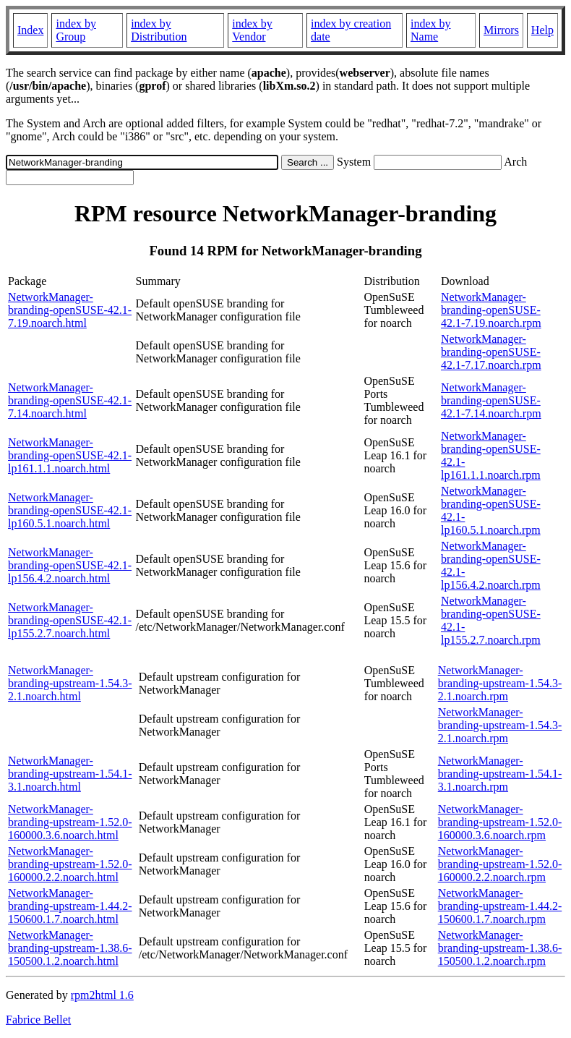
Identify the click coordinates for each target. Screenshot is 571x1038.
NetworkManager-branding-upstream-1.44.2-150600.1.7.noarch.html (70, 906)
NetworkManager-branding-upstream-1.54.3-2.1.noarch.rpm (500, 683)
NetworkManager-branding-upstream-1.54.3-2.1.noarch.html (70, 683)
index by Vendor (252, 30)
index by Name (431, 30)
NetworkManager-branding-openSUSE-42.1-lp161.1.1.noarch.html (70, 455)
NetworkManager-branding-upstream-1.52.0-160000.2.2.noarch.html (70, 864)
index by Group (76, 30)
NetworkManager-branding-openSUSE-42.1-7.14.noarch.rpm (491, 400)
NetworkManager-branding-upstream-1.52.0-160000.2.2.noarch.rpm (500, 864)
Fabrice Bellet (38, 1019)
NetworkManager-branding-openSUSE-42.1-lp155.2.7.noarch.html (70, 620)
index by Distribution (158, 30)
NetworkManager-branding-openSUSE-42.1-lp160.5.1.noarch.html (70, 510)
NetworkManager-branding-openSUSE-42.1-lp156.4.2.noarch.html (70, 565)
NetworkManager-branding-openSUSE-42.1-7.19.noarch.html (70, 310)
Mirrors (501, 30)
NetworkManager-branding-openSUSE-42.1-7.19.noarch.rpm (491, 310)
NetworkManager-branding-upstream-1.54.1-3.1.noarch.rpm (500, 773)
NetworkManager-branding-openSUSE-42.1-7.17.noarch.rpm (491, 352)
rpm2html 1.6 (102, 995)
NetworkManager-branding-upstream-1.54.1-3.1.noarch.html (70, 773)
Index (30, 30)
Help (542, 30)
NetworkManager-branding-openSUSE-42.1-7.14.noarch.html (70, 400)
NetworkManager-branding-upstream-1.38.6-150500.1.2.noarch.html (70, 948)
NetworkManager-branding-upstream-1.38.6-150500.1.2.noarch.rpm (500, 948)
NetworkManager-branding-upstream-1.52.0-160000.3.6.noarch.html (70, 822)
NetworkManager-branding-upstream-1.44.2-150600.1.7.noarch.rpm (500, 906)
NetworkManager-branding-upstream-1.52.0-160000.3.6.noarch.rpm (500, 822)
